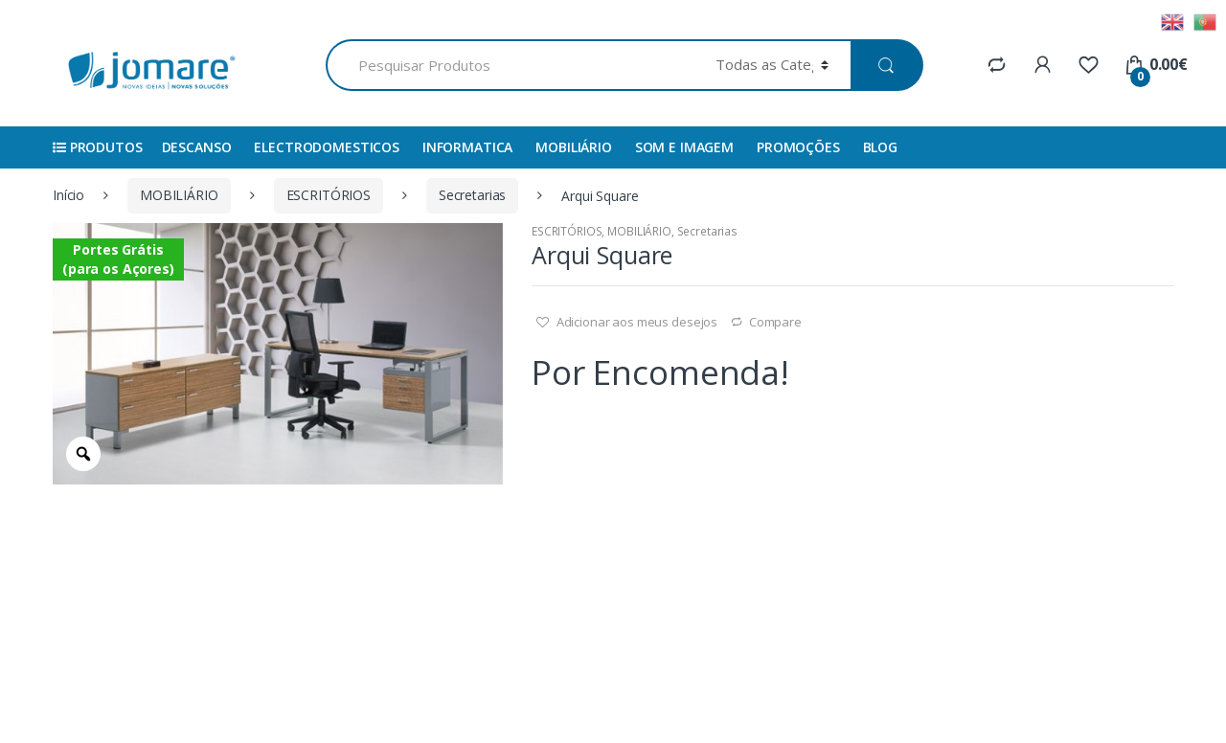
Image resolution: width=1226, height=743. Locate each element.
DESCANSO (197, 147)
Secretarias (472, 195)
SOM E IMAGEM (684, 147)
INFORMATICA (467, 147)
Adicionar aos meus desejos (635, 321)
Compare (775, 321)
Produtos (98, 147)
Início (68, 195)
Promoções (798, 147)
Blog (880, 147)
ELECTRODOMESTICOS (326, 147)
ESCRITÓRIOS (328, 195)
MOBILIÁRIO (573, 147)
